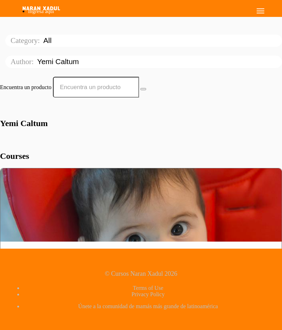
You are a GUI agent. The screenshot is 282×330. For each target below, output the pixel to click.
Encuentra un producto (26, 87)
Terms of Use (148, 288)
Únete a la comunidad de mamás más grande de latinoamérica (148, 306)
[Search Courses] (143, 89)
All (48, 40)
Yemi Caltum (59, 61)
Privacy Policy (148, 294)
